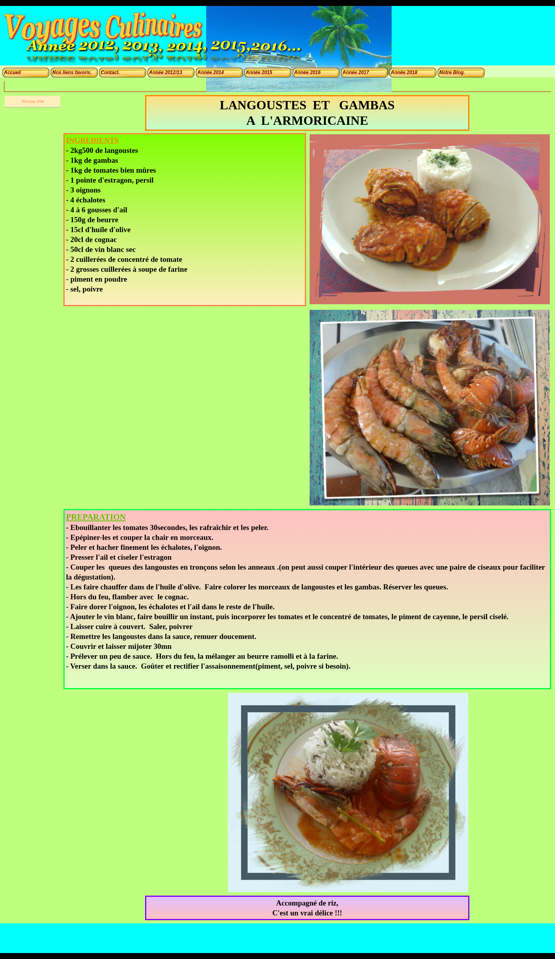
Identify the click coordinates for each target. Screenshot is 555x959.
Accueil (12, 72)
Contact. (110, 72)
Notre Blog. (452, 72)
